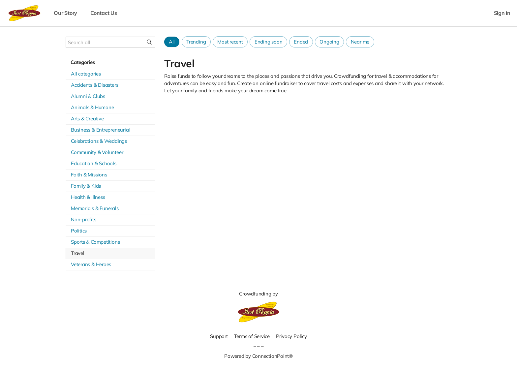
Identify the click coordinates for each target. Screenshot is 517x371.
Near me (360, 42)
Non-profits (83, 219)
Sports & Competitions (95, 242)
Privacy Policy (291, 336)
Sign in (502, 13)
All (172, 42)
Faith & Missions (89, 174)
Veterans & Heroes (91, 264)
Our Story (65, 13)
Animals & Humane (92, 107)
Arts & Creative (87, 118)
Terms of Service (252, 336)
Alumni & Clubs (88, 96)
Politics (79, 231)
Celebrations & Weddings (99, 141)
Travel (77, 253)
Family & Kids (86, 186)
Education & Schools (93, 163)
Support (219, 336)
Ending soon (269, 42)
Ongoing (329, 42)
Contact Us (103, 13)
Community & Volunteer (97, 152)
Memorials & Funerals (95, 208)
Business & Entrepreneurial (100, 130)
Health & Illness (88, 197)
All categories (86, 74)
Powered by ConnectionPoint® (258, 356)
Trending (196, 42)
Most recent (230, 42)
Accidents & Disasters (94, 85)
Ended (301, 42)
